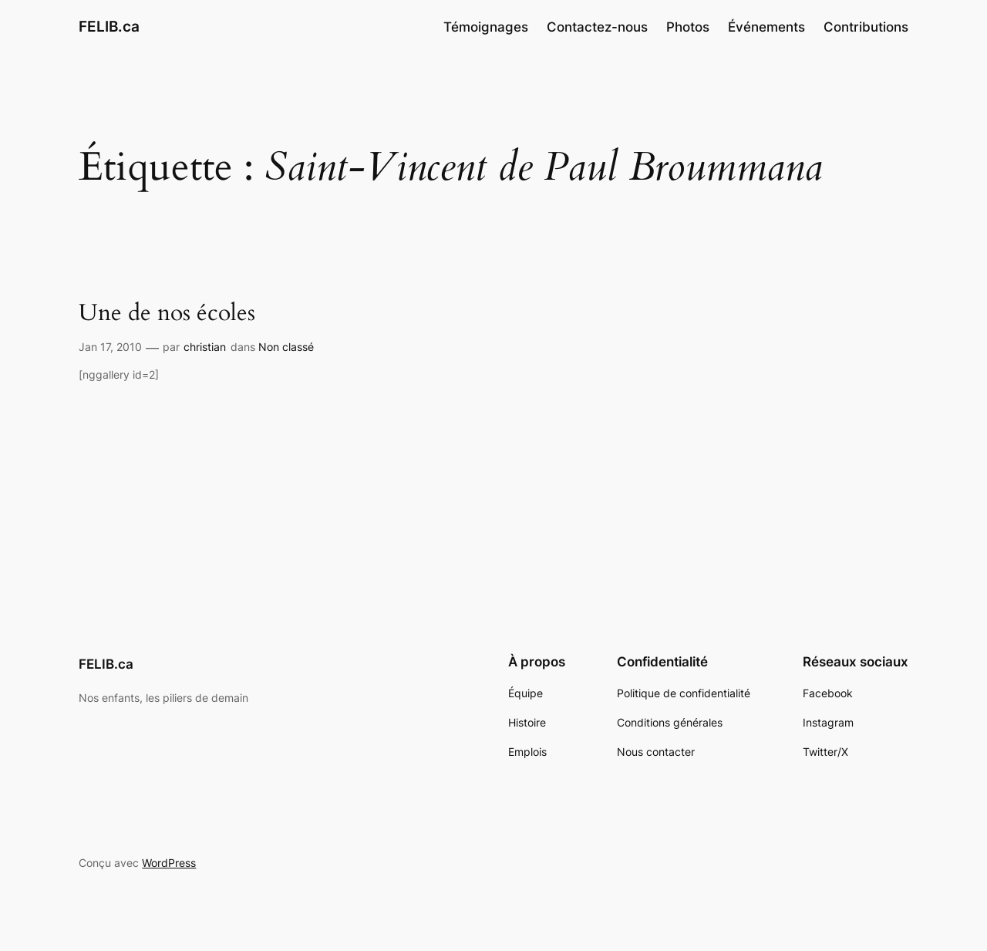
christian (205, 346)
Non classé (286, 346)
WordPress (169, 862)
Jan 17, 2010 (110, 346)
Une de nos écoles (167, 314)
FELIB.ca (109, 26)
